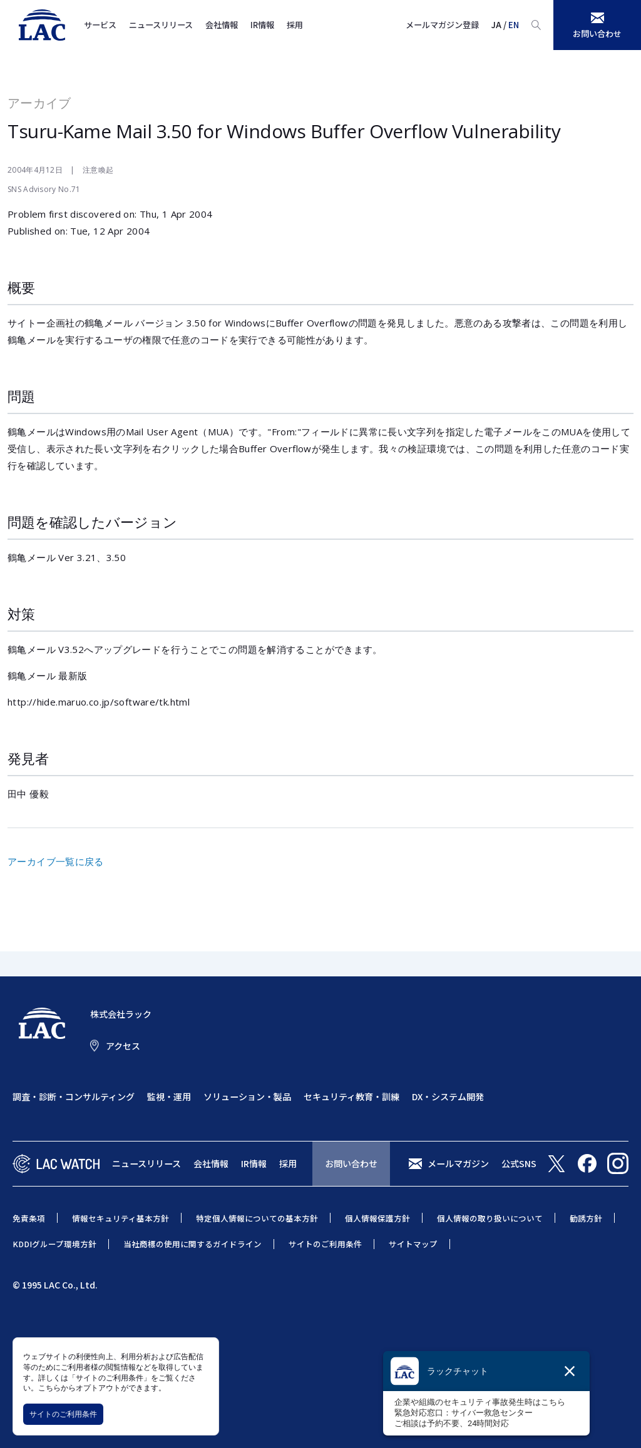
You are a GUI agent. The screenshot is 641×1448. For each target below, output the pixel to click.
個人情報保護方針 (377, 1218)
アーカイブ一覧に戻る (56, 861)
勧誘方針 (586, 1218)
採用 (295, 25)
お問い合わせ (351, 1163)
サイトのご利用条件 (63, 1414)
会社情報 (221, 25)
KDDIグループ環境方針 (54, 1244)
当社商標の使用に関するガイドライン (192, 1244)
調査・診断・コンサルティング (74, 1096)
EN (513, 25)
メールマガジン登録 (442, 25)
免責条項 (29, 1218)
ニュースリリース (161, 25)
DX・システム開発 (448, 1096)
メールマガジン (458, 1163)
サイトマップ (413, 1244)
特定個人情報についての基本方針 (257, 1218)
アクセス (123, 1046)
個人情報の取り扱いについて (490, 1218)
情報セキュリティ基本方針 (120, 1218)
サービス (100, 25)
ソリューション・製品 (247, 1096)
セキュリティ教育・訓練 (351, 1096)
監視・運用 (169, 1096)
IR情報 (262, 25)
